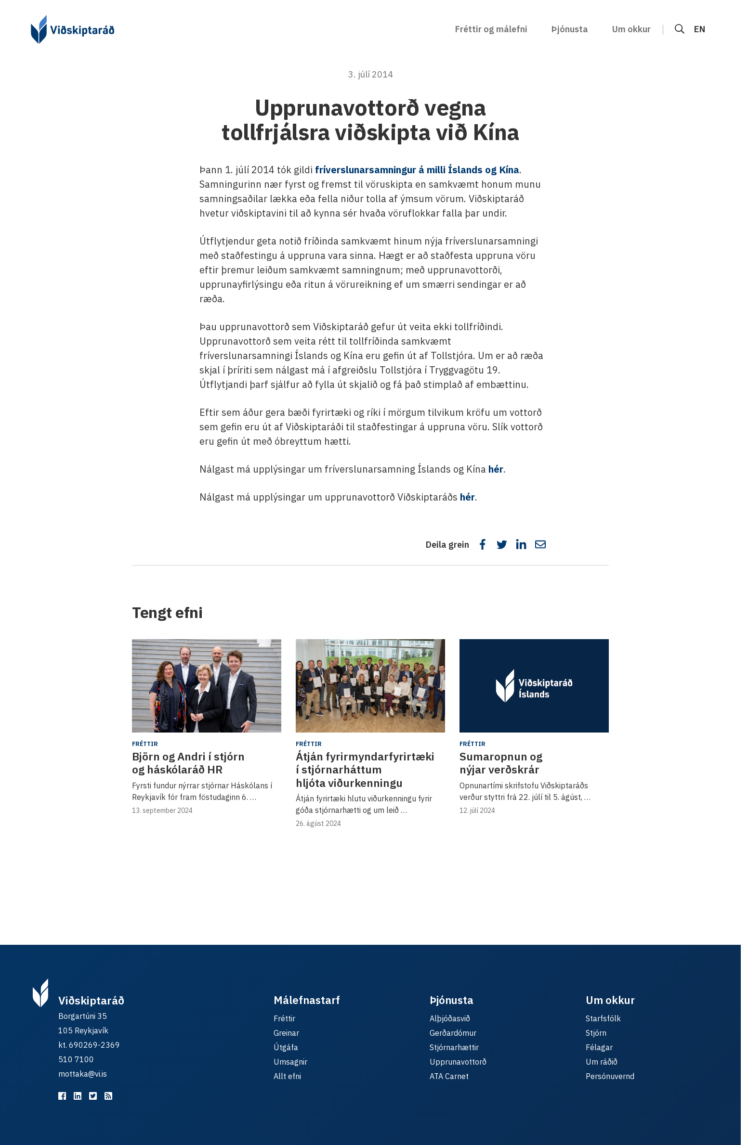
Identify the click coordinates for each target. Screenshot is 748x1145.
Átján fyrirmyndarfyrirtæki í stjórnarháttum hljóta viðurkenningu (365, 769)
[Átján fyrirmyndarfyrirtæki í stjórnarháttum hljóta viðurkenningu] (370, 686)
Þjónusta (569, 29)
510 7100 (76, 1059)
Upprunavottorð (458, 1062)
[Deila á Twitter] (502, 544)
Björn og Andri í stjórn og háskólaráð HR (188, 763)
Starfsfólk (603, 1018)
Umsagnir (290, 1062)
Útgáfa (286, 1047)
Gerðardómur (453, 1033)
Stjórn (596, 1033)
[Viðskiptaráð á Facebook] (62, 1096)
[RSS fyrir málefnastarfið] (108, 1096)
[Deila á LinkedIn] (521, 544)
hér (495, 469)
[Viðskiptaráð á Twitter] (93, 1096)
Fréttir (145, 743)
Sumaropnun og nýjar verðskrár (500, 763)
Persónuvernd (610, 1076)
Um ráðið (601, 1062)
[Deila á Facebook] (482, 544)
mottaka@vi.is (82, 1074)
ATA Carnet (449, 1076)
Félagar (599, 1047)
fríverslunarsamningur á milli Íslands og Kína (417, 169)
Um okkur (631, 29)
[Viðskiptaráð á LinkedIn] (77, 1096)
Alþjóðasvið (450, 1018)
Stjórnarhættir (454, 1047)
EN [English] (699, 29)
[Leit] (679, 29)
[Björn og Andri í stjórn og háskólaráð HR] (206, 686)
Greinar (286, 1033)
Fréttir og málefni (491, 29)
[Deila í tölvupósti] (540, 544)
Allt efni (287, 1076)
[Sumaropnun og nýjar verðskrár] (534, 686)
